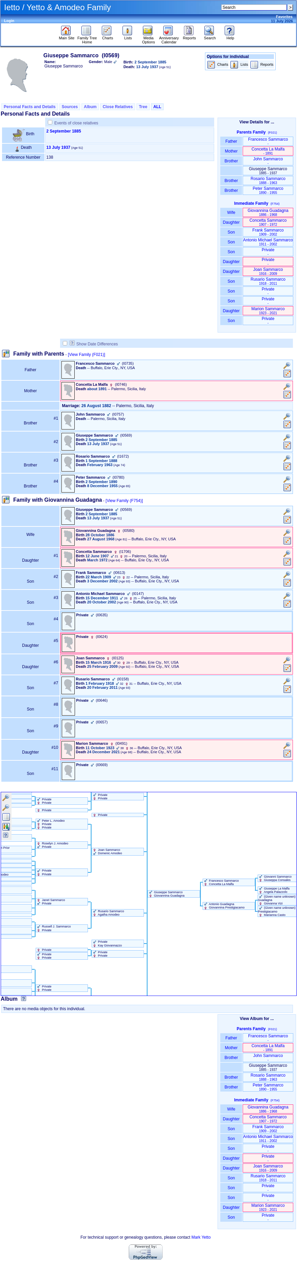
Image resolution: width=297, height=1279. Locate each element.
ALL (157, 106)
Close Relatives (118, 106)
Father (231, 141)
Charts (107, 36)
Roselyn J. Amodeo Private (52, 845)
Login (9, 21)
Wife (231, 212)
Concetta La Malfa (268, 151)
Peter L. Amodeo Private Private (50, 824)
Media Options (148, 38)
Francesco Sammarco (268, 141)
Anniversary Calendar (169, 38)
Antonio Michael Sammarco (268, 242)
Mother (231, 151)
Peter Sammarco (268, 190)
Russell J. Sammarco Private (53, 928)
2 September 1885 (64, 131)
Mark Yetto (201, 1237)
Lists (128, 36)
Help (230, 36)
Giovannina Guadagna (268, 212)
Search (210, 36)
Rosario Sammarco (267, 180)
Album (90, 106)
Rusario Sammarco (267, 281)
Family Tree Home (87, 38)
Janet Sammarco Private (50, 901)
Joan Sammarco (268, 271)
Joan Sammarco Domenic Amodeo (107, 851)
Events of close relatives (76, 123)
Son (231, 232)
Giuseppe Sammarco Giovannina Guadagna (166, 894)
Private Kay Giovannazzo (107, 943)
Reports (189, 36)
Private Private (44, 801)
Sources (70, 106)
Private (268, 251)
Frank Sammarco (268, 232)
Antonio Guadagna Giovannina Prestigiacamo (224, 905)
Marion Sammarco (268, 310)
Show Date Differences (94, 344)
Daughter (231, 222)
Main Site (67, 36)
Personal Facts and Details (30, 106)
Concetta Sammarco (267, 222)
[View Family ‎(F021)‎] (86, 354)
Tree (143, 106)
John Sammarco (268, 161)
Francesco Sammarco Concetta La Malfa (221, 882)
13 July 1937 (59, 147)
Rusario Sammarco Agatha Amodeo (108, 913)
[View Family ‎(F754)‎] (124, 500)
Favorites (284, 17)
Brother (231, 161)
